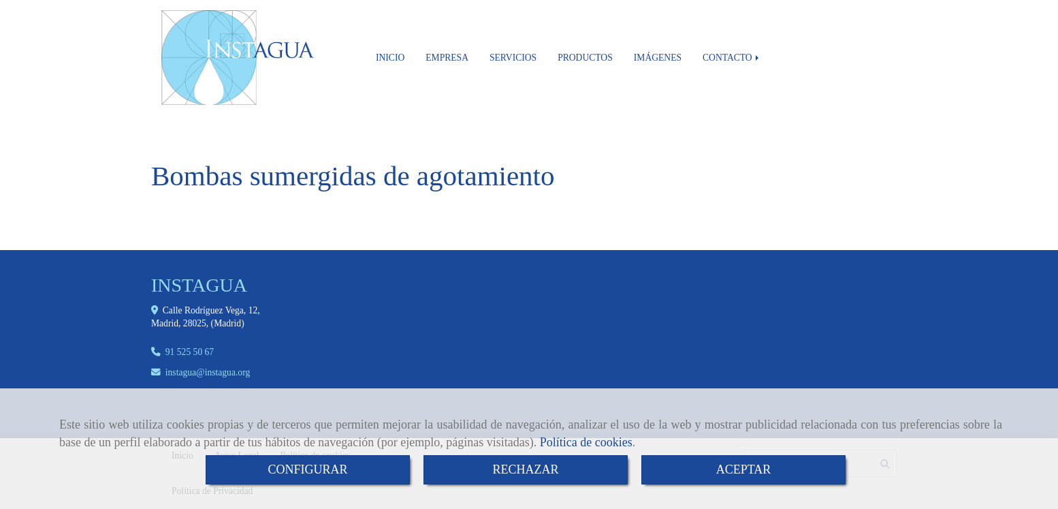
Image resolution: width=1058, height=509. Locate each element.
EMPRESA (447, 57)
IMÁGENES (658, 57)
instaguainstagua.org (207, 372)
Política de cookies (586, 442)
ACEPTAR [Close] (743, 469)
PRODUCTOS (585, 57)
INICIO (390, 57)
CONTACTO (732, 57)
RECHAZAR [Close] (525, 469)
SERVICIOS (513, 57)
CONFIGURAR (307, 469)
